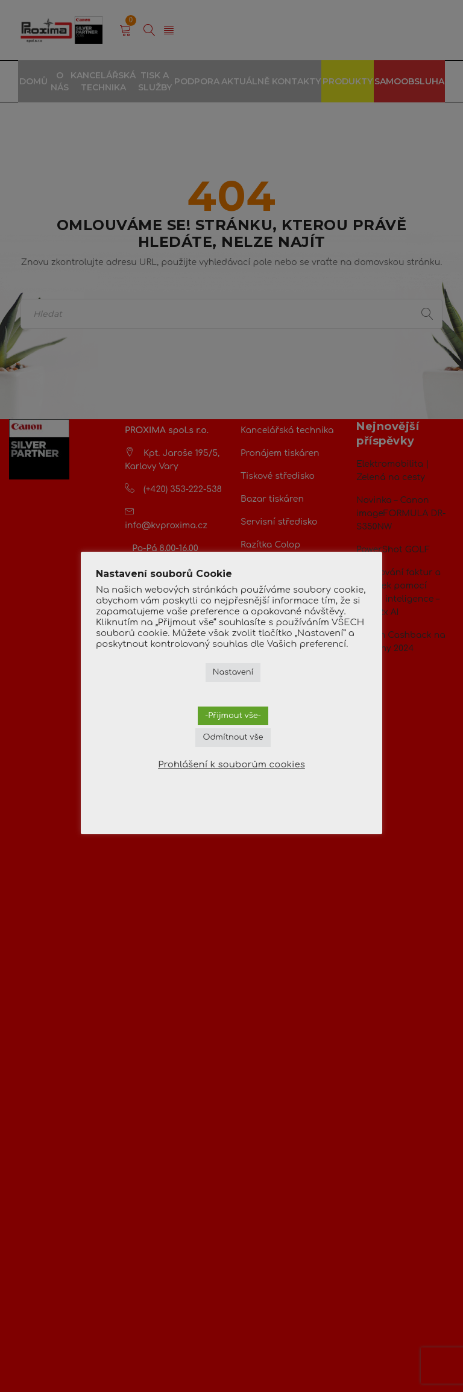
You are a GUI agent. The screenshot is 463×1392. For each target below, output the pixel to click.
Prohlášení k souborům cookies (231, 765)
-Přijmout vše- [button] (233, 715)
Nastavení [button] (233, 672)
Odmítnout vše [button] (233, 737)
